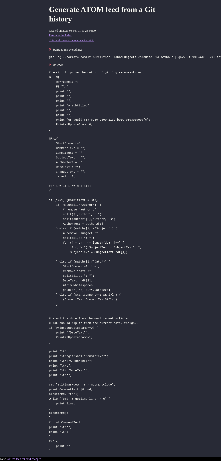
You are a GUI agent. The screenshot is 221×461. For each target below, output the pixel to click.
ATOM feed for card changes (24, 458)
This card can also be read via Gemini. (71, 40)
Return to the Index (60, 35)
